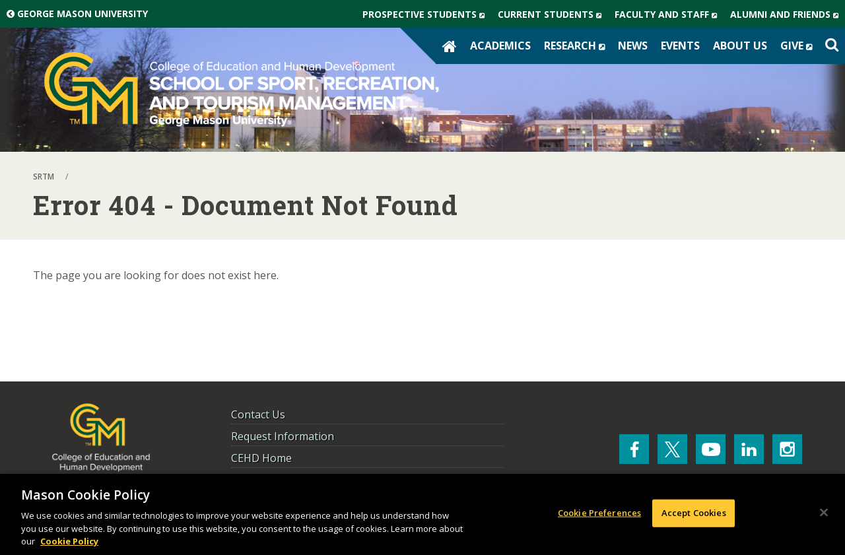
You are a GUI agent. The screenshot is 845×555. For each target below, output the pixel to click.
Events (680, 45)
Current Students (553, 14)
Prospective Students (426, 14)
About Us (740, 45)
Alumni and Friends (787, 14)
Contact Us (258, 414)
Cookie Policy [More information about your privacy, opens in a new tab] (69, 541)
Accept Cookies (693, 513)
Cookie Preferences (599, 513)
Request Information (282, 436)
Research (577, 45)
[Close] (823, 512)
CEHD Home (261, 458)
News (633, 45)
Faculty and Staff (669, 14)
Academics (500, 45)
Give (799, 45)
